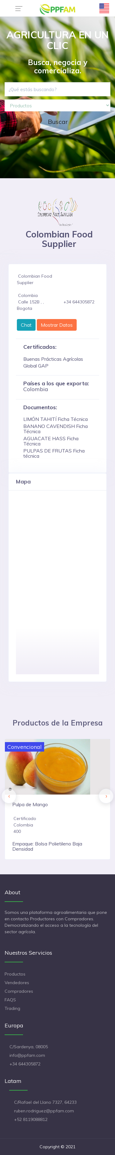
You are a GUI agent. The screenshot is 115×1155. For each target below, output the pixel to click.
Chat (26, 325)
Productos (15, 974)
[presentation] (9, 796)
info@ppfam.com (27, 1055)
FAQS (10, 1000)
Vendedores (17, 982)
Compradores (19, 991)
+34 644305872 (25, 1064)
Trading (12, 1008)
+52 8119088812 (31, 1119)
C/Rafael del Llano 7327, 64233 (45, 1102)
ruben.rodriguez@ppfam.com (44, 1111)
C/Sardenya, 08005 (29, 1046)
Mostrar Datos (57, 325)
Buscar (58, 121)
